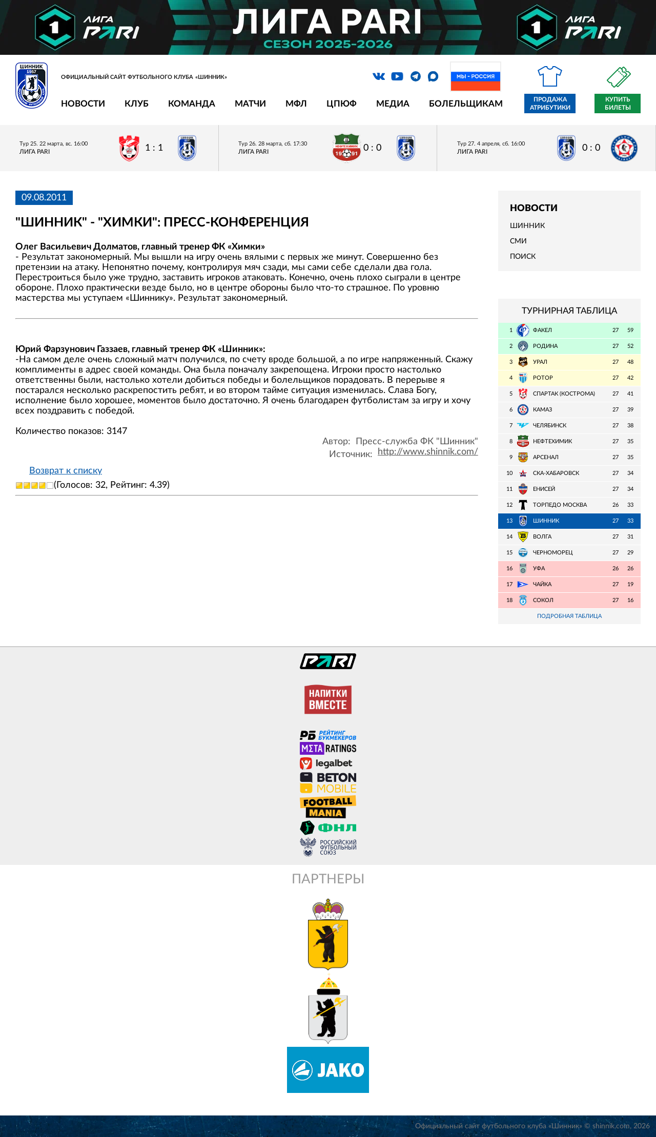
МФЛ (296, 103)
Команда (191, 103)
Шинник (527, 226)
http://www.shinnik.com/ (428, 452)
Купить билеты (618, 103)
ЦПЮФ (341, 103)
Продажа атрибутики (550, 103)
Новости (83, 103)
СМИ (518, 241)
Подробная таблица (569, 616)
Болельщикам (466, 103)
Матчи (250, 103)
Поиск (523, 256)
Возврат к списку (65, 471)
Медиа (392, 103)
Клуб (137, 103)
